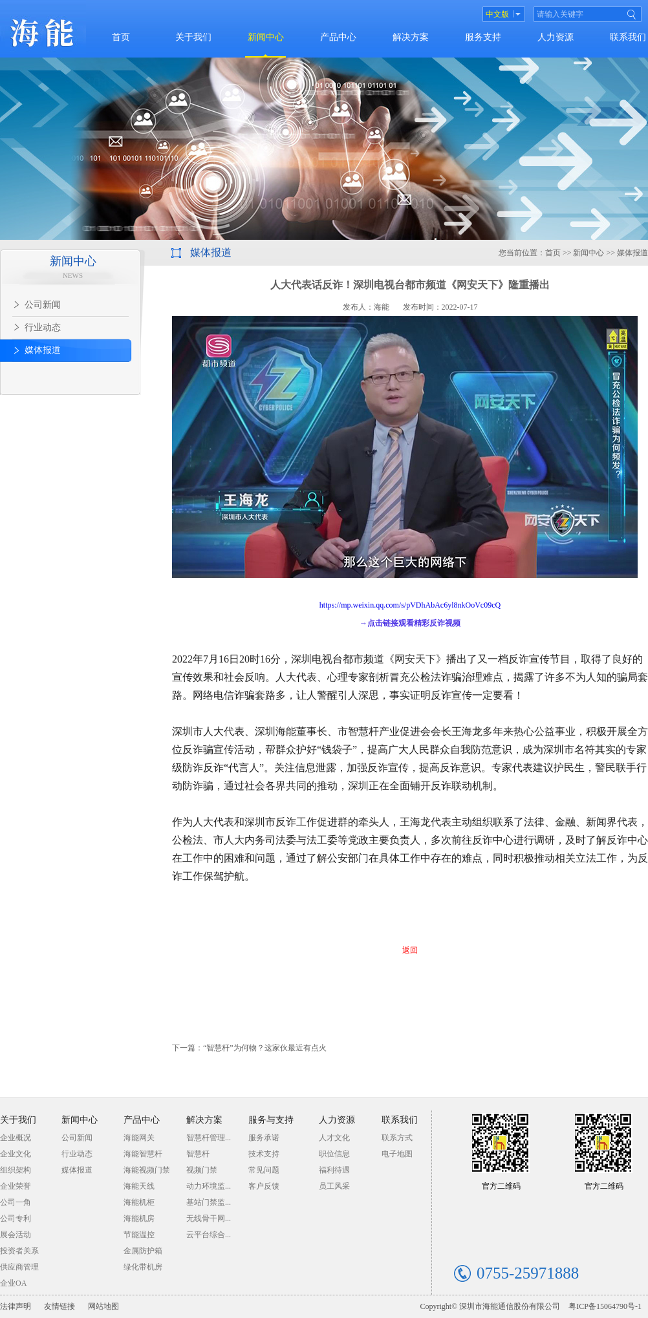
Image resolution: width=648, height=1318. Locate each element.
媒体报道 (76, 1170)
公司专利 (15, 1218)
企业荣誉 (15, 1186)
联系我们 (628, 37)
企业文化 (15, 1153)
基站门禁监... (208, 1202)
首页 (121, 37)
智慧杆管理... (208, 1137)
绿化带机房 (143, 1266)
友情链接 (59, 1306)
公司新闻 (76, 1137)
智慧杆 (198, 1153)
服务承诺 (263, 1137)
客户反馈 (263, 1186)
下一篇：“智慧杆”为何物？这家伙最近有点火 (249, 1047)
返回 (410, 950)
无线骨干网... (208, 1218)
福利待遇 (334, 1170)
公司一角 (15, 1202)
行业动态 (76, 1153)
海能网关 (139, 1137)
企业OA (13, 1283)
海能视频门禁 (147, 1170)
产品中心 (338, 37)
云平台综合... (208, 1234)
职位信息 (334, 1153)
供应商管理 (19, 1266)
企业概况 (15, 1137)
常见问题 (263, 1170)
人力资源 (555, 37)
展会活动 (15, 1234)
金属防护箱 (143, 1250)
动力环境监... (208, 1186)
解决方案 (411, 37)
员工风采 (334, 1186)
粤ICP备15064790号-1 (605, 1306)
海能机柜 (139, 1202)
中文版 (497, 14)
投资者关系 (19, 1250)
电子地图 (397, 1153)
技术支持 (263, 1153)
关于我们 (193, 37)
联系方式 (397, 1137)
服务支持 (483, 37)
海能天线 (139, 1186)
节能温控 (139, 1234)
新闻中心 (266, 37)
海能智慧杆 (143, 1153)
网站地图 (103, 1306)
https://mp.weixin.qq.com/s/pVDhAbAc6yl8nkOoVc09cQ (410, 605)
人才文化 (334, 1137)
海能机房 (139, 1218)
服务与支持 (271, 1120)
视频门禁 (201, 1170)
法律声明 (15, 1306)
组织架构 (15, 1170)
